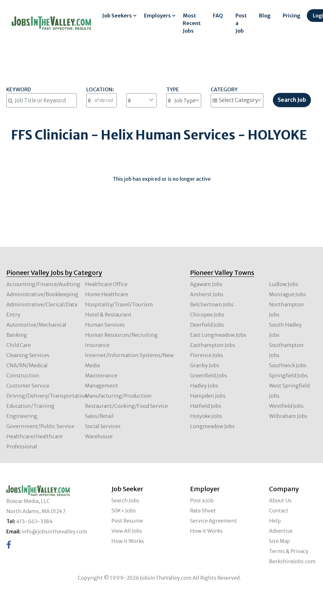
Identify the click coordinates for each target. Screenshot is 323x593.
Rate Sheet (203, 510)
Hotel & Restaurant (108, 314)
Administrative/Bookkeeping (42, 294)
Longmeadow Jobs (212, 426)
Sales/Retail (99, 416)
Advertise (281, 531)
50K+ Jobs (123, 510)
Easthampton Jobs (212, 345)
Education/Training (30, 406)
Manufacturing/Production (118, 396)
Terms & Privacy (288, 551)
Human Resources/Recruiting (121, 335)
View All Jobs (126, 531)
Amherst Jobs (206, 294)
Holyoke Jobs (206, 416)
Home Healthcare (106, 294)
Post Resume (127, 521)
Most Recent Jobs (192, 23)
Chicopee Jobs (207, 314)
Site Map (279, 541)
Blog (265, 15)
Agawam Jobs (206, 284)
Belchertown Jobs (212, 304)
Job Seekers (117, 15)
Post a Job (241, 23)
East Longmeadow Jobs (218, 335)
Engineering (21, 416)
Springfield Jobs (288, 375)
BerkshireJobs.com (292, 561)
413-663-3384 (34, 521)
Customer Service (27, 385)
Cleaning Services (27, 355)
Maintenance (101, 375)
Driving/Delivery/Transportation (47, 396)
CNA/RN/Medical (27, 365)
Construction (22, 375)
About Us (280, 500)
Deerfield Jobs (207, 325)
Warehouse (99, 436)
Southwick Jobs (288, 365)
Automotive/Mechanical (36, 325)
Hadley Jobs (204, 385)
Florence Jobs (206, 355)
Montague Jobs (287, 294)
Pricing (291, 15)
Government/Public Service (40, 426)
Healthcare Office (106, 284)
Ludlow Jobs (283, 284)
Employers (157, 15)
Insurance (97, 345)
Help (275, 521)
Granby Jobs (204, 365)
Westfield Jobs (286, 406)
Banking (16, 335)
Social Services (103, 426)
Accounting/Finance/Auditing (43, 284)
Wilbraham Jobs (288, 416)
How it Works (127, 541)
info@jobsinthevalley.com (54, 531)
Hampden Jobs (208, 396)
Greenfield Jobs (208, 375)
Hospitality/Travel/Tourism (119, 304)
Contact (278, 510)
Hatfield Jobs (205, 406)
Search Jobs (125, 500)
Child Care (18, 345)
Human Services (105, 325)
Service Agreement (213, 521)
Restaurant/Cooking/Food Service (126, 406)
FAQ (218, 15)
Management (101, 385)
